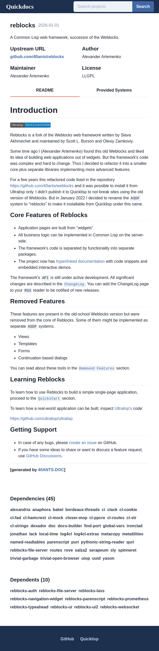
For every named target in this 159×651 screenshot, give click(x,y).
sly (113, 549)
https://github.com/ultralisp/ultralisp (41, 417)
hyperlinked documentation (80, 261)
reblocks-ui (61, 606)
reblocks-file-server (29, 549)
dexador (38, 524)
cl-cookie (128, 508)
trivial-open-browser (59, 557)
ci (103, 508)
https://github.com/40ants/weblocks (42, 186)
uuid (96, 557)
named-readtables (27, 541)
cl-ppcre (97, 516)
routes (56, 549)
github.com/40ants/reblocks (37, 57)
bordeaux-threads (82, 508)
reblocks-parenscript (85, 597)
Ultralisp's (123, 407)
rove (68, 549)
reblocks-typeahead (29, 606)
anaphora (41, 508)
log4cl (66, 533)
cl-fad (15, 516)
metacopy (110, 533)
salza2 (81, 549)
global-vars (113, 524)
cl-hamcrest (34, 516)
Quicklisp (89, 638)
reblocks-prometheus (128, 597)
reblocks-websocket (119, 606)
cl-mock (55, 516)
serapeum (98, 549)
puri (75, 541)
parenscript (58, 541)
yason (108, 557)
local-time (48, 533)
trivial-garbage (24, 557)
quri (130, 541)
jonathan (18, 533)
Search (143, 6)
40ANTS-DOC (51, 468)
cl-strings (19, 524)
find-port (92, 524)
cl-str (131, 516)
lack (33, 533)
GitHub (67, 638)
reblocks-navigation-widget (36, 597)
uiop (85, 557)
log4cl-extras (86, 533)
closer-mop (76, 516)
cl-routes (115, 516)
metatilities (132, 533)
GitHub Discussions (44, 454)
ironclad (134, 524)
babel (58, 508)
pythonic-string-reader (102, 541)
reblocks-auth (23, 589)
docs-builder (70, 524)
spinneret (127, 549)
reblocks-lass (92, 589)
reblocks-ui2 (86, 606)
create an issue (83, 441)
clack (112, 508)
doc (51, 524)
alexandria (20, 508)
